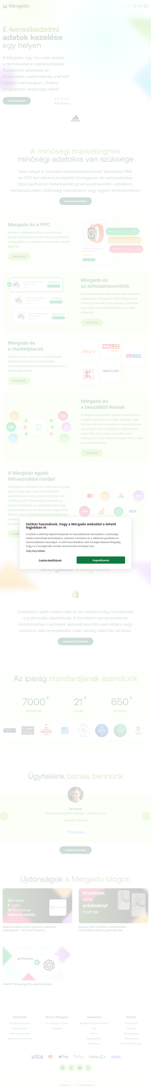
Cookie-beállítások (50, 560)
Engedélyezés (101, 560)
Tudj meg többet (35, 550)
